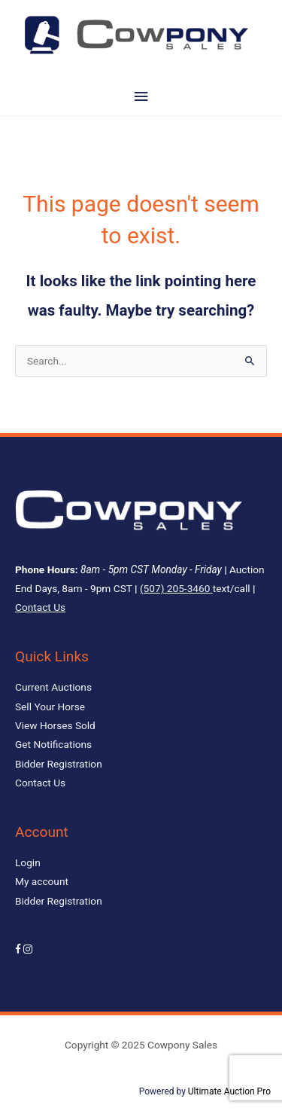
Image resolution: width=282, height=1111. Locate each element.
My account (41, 881)
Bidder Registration (58, 764)
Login (28, 862)
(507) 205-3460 (175, 588)
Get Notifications (53, 744)
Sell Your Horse (50, 706)
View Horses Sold (55, 725)
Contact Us (40, 607)
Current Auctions (53, 687)
